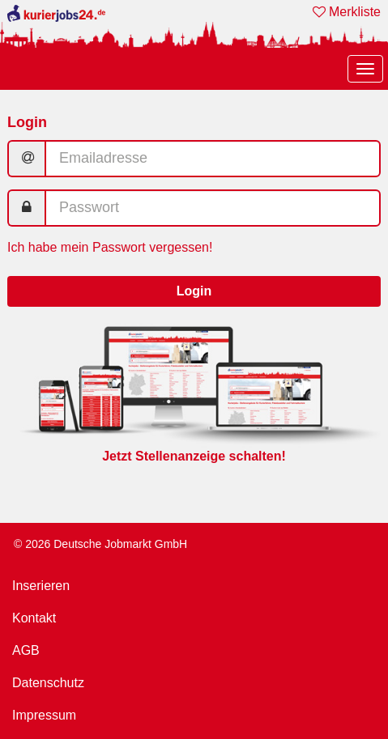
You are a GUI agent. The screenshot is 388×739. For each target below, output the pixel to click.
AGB (26, 650)
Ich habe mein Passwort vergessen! (109, 247)
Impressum (44, 715)
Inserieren (41, 585)
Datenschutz (48, 683)
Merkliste (347, 12)
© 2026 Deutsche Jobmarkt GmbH (100, 543)
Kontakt (34, 618)
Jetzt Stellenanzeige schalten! (194, 456)
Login (194, 291)
